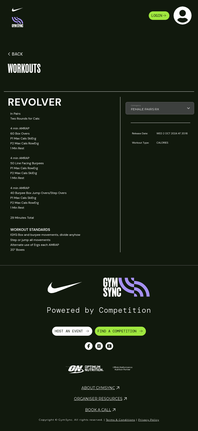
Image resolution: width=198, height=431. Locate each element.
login (159, 15)
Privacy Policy (148, 419)
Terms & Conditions (120, 419)
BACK (14, 54)
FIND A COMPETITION (120, 331)
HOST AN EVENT (72, 331)
